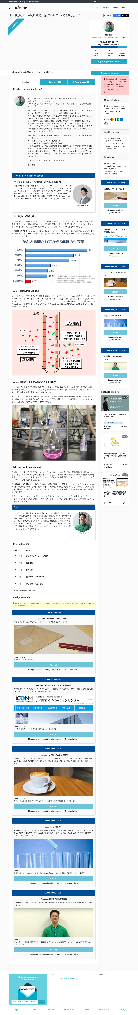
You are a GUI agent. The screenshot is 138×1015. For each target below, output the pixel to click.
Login (115, 7)
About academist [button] (102, 7)
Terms (34, 1003)
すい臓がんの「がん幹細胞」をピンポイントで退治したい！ (45, 15)
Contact (86, 1003)
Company (121, 1003)
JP (92, 2)
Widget (107, 15)
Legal (16, 1003)
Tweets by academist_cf (69, 972)
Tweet (125, 15)
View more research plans (24, 584)
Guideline (51, 1003)
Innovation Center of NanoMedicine (105, 38)
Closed (53, 658)
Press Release (104, 1003)
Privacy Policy (69, 1003)
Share (117, 15)
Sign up (124, 7)
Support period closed (108, 61)
